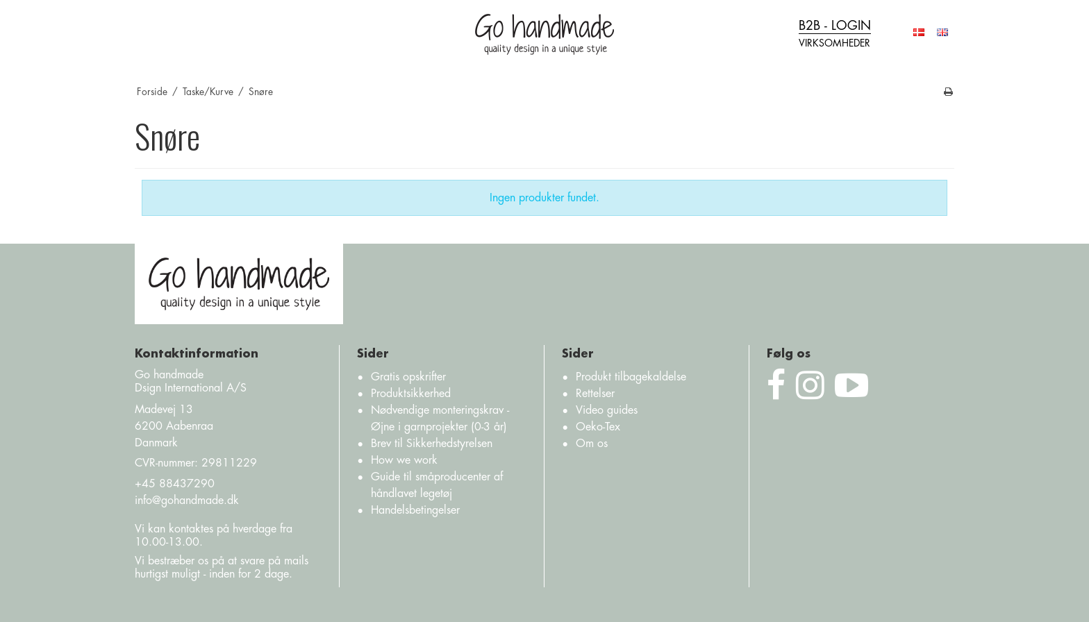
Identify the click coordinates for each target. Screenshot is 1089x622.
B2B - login (835, 35)
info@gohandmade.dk (187, 500)
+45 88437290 (175, 483)
